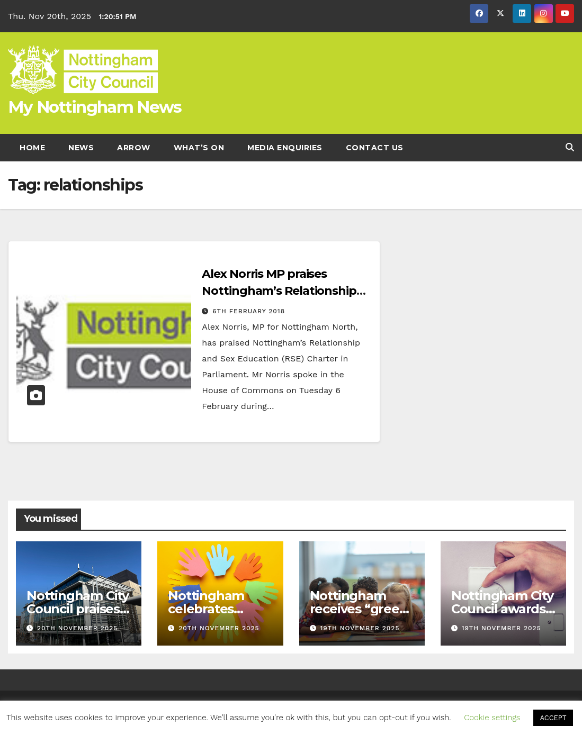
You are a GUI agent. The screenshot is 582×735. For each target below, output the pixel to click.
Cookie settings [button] (492, 717)
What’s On (199, 147)
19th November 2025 (359, 628)
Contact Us (375, 147)
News (81, 147)
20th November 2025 (77, 628)
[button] (570, 147)
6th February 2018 (248, 311)
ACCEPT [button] (553, 718)
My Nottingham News (94, 107)
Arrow (133, 147)
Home (32, 147)
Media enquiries (285, 147)
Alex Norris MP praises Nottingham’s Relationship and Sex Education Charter (279, 291)
